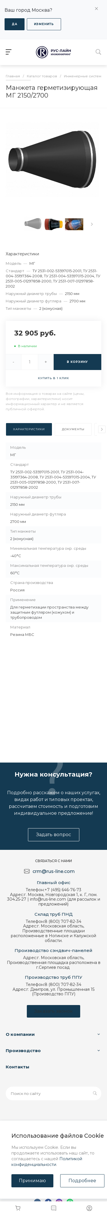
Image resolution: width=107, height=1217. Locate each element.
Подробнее (82, 1180)
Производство (23, 1050)
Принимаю (32, 1180)
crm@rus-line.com (54, 871)
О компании (20, 1034)
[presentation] (91, 224)
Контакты (17, 1067)
